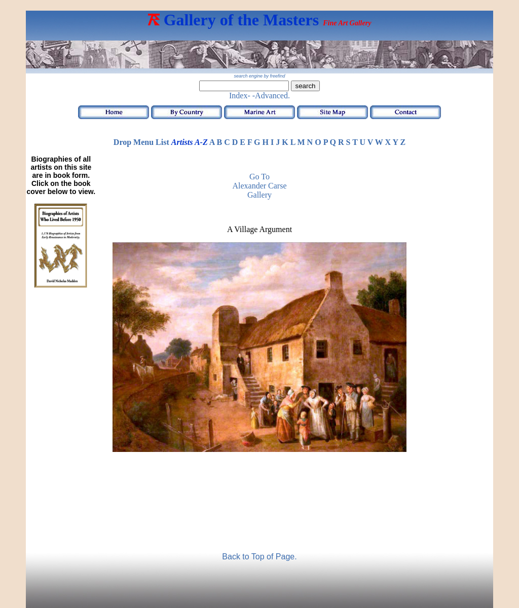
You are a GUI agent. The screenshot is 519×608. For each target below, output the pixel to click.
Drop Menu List (141, 142)
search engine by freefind (259, 76)
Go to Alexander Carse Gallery (259, 185)
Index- (239, 95)
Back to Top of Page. (259, 556)
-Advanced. (271, 95)
